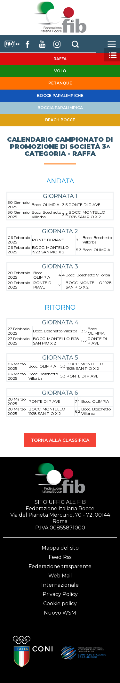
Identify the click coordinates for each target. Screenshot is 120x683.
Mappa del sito (60, 548)
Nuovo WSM (60, 613)
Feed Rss (60, 557)
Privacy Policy (60, 594)
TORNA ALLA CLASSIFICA (60, 440)
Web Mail (60, 576)
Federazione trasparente (60, 566)
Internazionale (60, 585)
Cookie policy (60, 603)
